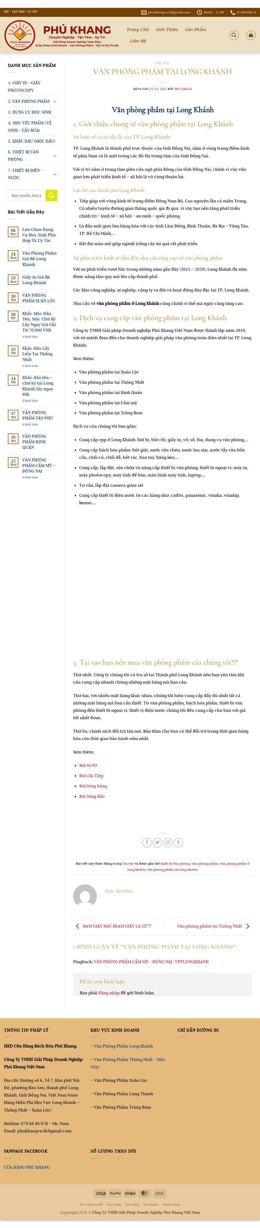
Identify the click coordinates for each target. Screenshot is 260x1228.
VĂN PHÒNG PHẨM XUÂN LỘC (39, 298)
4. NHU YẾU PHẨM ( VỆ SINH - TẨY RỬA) (30, 126)
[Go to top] (235, 1195)
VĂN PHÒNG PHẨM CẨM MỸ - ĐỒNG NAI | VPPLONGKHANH (151, 961)
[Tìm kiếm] (234, 35)
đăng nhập (109, 992)
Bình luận (30, 336)
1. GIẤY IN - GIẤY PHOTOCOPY (24, 86)
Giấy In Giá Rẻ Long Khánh (36, 279)
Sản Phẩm (195, 29)
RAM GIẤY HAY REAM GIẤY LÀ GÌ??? (112, 926)
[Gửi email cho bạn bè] (168, 842)
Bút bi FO (88, 765)
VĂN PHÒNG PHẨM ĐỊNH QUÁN (34, 441)
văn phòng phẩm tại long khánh (172, 869)
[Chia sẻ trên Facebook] (147, 842)
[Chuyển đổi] (55, 101)
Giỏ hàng (132, 1204)
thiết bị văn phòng (175, 863)
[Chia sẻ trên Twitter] (157, 842)
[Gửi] (51, 195)
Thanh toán (171, 1204)
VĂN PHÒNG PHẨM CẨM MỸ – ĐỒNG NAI (38, 465)
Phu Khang (183, 89)
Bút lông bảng (93, 785)
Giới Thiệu (167, 29)
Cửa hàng (114, 1204)
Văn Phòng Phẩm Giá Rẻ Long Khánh (39, 258)
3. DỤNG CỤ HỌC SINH (29, 112)
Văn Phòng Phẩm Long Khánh (123, 1046)
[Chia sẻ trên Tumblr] (178, 842)
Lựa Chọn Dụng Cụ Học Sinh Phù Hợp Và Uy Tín (39, 235)
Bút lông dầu (92, 796)
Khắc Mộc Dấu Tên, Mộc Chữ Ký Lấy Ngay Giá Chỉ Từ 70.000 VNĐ (39, 322)
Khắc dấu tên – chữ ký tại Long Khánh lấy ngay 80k (37, 386)
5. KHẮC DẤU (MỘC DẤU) (31, 141)
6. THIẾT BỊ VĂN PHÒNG (23, 155)
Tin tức (162, 63)
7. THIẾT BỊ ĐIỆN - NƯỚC (25, 174)
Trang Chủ (138, 29)
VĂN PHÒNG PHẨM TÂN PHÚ (37, 415)
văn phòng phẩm (204, 863)
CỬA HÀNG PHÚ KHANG (27, 1167)
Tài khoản (150, 1204)
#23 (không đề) (91, 1204)
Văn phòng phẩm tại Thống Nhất (214, 926)
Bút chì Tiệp (91, 775)
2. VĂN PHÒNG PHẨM (28, 101)
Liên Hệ (138, 41)
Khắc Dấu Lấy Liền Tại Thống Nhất (37, 353)
